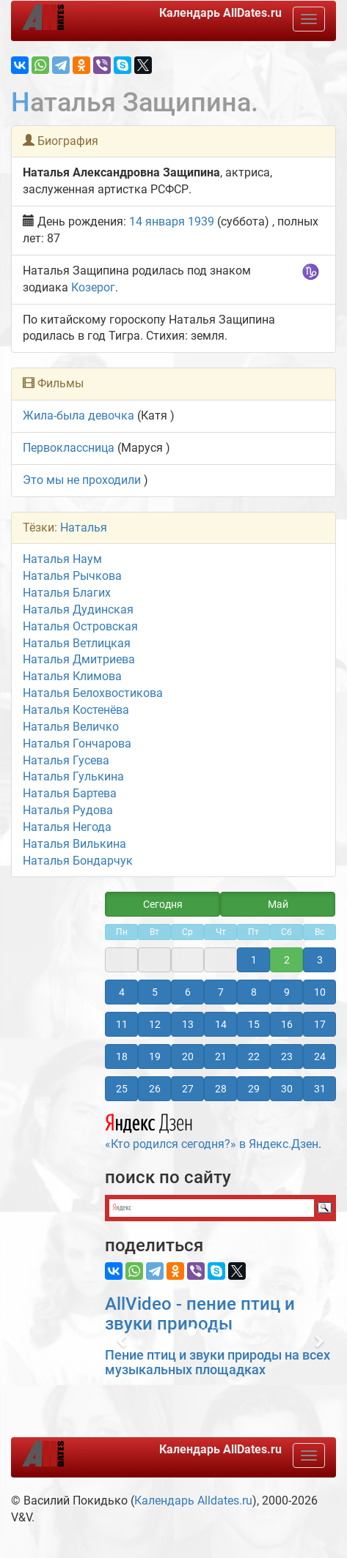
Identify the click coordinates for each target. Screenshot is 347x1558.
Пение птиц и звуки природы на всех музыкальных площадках (217, 1362)
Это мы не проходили (82, 480)
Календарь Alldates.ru (193, 1500)
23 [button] (287, 1056)
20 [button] (188, 1056)
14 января (157, 221)
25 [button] (122, 1089)
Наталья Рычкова (72, 576)
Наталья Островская (80, 626)
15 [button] (254, 1024)
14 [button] (221, 1024)
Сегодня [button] (163, 904)
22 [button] (254, 1056)
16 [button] (287, 1024)
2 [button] (287, 960)
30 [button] (287, 1089)
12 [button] (155, 1024)
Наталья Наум (62, 559)
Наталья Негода (67, 827)
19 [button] (155, 1056)
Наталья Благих (67, 593)
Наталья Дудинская (78, 609)
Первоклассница (68, 448)
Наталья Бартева (70, 793)
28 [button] (221, 1089)
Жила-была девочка (78, 415)
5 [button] (155, 992)
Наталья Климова (72, 676)
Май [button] (278, 904)
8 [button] (254, 992)
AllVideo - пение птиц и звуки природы (200, 1313)
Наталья (83, 527)
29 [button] (254, 1089)
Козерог (93, 287)
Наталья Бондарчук (78, 861)
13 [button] (188, 1024)
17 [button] (320, 1024)
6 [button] (188, 992)
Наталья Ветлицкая (77, 643)
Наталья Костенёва (76, 710)
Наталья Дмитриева (79, 659)
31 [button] (320, 1089)
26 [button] (155, 1089)
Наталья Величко (71, 727)
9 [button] (287, 992)
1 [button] (254, 960)
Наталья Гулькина (73, 776)
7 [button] (221, 992)
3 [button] (320, 960)
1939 (201, 221)
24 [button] (320, 1056)
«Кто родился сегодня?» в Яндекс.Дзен (211, 1129)
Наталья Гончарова (77, 743)
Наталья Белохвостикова (93, 693)
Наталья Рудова (68, 810)
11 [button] (122, 1024)
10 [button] (320, 992)
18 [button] (122, 1056)
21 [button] (221, 1056)
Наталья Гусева (66, 760)
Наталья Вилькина (74, 844)
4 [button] (122, 992)
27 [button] (188, 1089)
